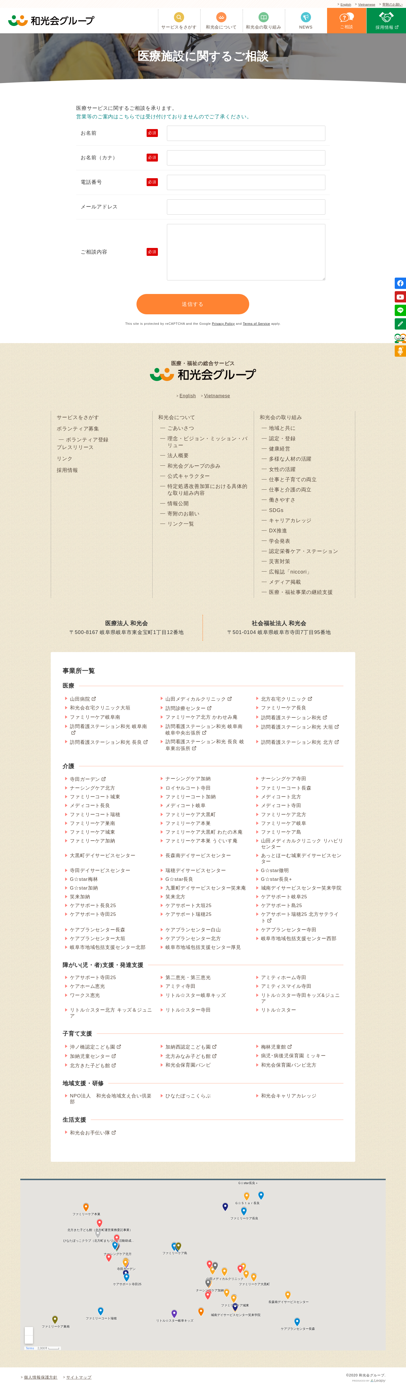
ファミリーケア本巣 (188, 823)
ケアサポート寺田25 (93, 914)
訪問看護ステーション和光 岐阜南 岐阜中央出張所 (204, 730)
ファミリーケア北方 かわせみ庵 (202, 717)
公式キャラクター (188, 476)
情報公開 (178, 503)
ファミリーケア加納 (92, 841)
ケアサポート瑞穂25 (189, 914)
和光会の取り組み (281, 417)
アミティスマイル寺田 (286, 986)
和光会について (176, 417)
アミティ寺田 (181, 986)
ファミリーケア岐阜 (283, 823)
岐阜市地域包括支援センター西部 (299, 938)
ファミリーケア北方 (283, 814)
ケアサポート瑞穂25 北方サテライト (300, 917)
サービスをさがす (78, 417)
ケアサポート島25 (281, 905)
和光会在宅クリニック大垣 (100, 708)
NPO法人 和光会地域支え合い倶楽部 (111, 1098)
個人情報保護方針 (41, 1377)
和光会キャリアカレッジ (289, 1096)
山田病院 (80, 699)
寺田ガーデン (85, 779)
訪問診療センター (186, 708)
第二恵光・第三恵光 (188, 977)
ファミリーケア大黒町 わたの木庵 (204, 832)
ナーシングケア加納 (188, 778)
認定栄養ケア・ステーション (303, 551)
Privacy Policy (223, 323)
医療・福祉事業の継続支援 (301, 592)
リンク (65, 458)
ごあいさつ (180, 428)
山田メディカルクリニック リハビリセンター (302, 843)
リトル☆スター (278, 1010)
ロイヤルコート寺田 (188, 788)
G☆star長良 (180, 879)
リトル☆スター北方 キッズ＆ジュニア (111, 1013)
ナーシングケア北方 (92, 788)
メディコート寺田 (281, 805)
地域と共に (282, 428)
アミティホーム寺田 (283, 977)
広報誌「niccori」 (290, 572)
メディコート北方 (281, 796)
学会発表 (279, 541)
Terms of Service (256, 323)
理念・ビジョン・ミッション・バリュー (207, 442)
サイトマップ (78, 1377)
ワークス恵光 (85, 995)
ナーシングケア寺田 (283, 778)
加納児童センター (90, 1056)
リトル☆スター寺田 (188, 1010)
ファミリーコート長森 (286, 788)
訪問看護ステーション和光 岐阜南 (108, 726)
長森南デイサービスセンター (198, 855)
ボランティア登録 (87, 440)
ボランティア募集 (78, 429)
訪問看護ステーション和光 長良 (106, 742)
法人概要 (178, 455)
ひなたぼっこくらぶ (188, 1096)
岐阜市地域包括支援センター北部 (108, 947)
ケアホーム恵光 (87, 986)
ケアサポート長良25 (93, 905)
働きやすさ (282, 500)
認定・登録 (282, 438)
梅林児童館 (273, 1047)
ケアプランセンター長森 (97, 929)
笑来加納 (80, 896)
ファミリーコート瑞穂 (95, 814)
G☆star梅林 (84, 879)
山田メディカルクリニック (196, 699)
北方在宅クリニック (283, 699)
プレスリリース (75, 447)
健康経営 (279, 449)
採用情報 (67, 470)
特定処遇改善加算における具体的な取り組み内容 (207, 489)
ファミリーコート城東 (95, 796)
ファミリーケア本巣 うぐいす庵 (202, 841)
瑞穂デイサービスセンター (196, 870)
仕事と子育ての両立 (293, 479)
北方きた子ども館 (90, 1065)
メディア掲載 (285, 582)
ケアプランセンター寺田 (289, 929)
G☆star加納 (84, 888)
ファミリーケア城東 (92, 832)
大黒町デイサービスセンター (103, 855)
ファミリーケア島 (281, 832)
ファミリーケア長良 (283, 708)
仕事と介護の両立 (290, 490)
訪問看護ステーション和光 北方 (297, 742)
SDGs (276, 510)
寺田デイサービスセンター (100, 870)
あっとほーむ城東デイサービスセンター (301, 858)
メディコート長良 (90, 805)
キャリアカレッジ (290, 520)
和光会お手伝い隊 (90, 1133)
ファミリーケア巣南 (92, 823)
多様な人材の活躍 (290, 459)
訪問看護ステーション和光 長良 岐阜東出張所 (205, 745)
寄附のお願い (392, 4)
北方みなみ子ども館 (188, 1056)
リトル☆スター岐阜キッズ (196, 995)
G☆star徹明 (275, 870)
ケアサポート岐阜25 (284, 896)
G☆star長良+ (276, 879)
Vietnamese (364, 4)
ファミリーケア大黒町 (191, 814)
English (341, 4)
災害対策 (279, 561)
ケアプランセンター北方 (193, 938)
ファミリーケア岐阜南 (95, 717)
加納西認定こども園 (188, 1047)
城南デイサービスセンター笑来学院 (301, 888)
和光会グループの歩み (194, 466)
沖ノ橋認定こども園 (92, 1047)
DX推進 (278, 530)
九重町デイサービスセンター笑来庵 (206, 888)
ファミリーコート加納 (191, 796)
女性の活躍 (282, 469)
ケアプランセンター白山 (193, 929)
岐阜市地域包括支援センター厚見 (203, 947)
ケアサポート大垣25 (189, 905)
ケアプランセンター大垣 (97, 938)
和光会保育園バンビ (188, 1065)
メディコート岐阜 (186, 805)
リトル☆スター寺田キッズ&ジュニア (300, 998)
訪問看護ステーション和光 (291, 717)
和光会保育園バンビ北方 (289, 1065)
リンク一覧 (180, 524)
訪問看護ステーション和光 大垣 (297, 727)
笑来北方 (176, 896)
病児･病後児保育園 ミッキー (293, 1055)
